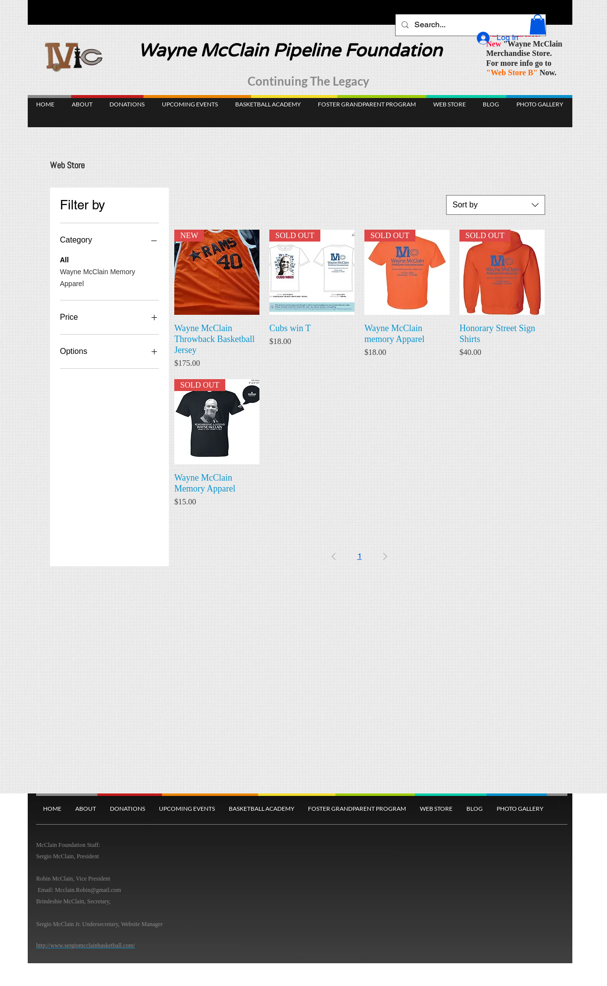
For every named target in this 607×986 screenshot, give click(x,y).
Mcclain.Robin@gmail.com (88, 890)
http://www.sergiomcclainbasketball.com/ (85, 945)
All (64, 259)
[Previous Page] (334, 556)
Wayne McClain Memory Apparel (97, 277)
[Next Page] (385, 556)
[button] (537, 24)
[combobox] (495, 205)
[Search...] (469, 25)
